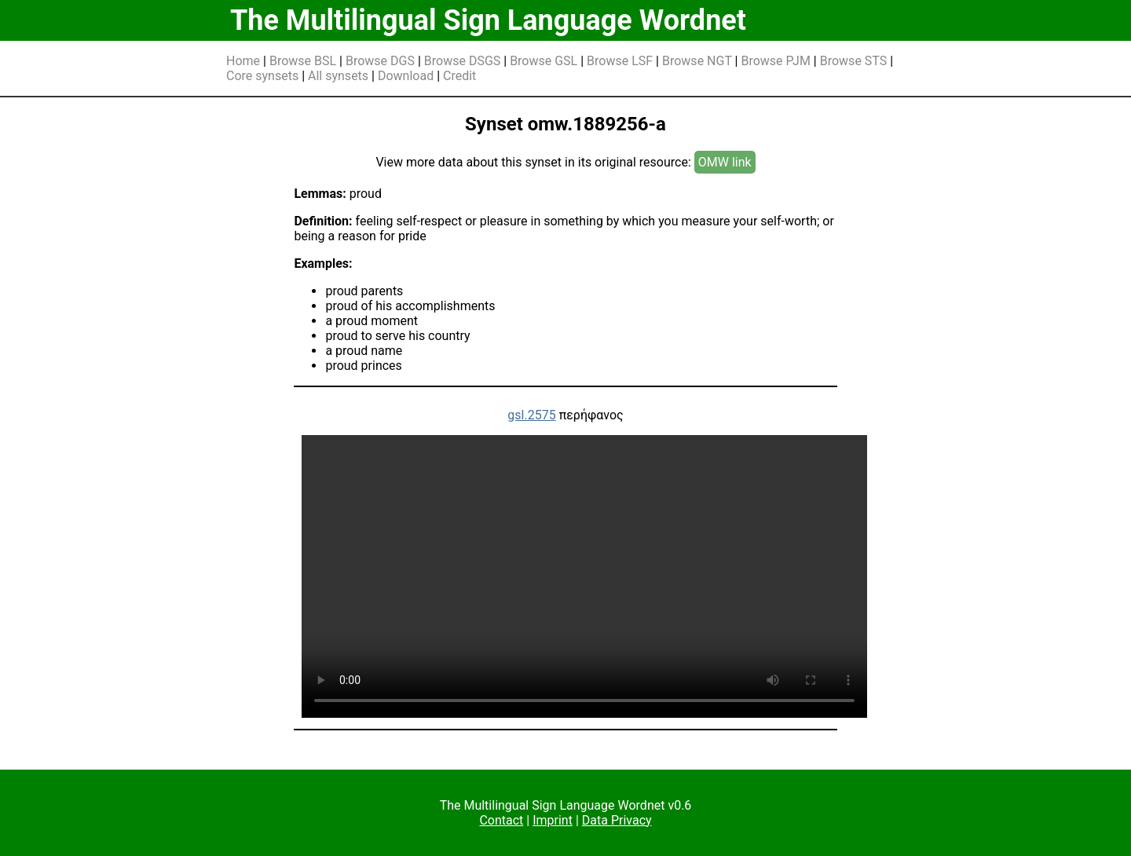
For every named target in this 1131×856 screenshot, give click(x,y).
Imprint (553, 820)
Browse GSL (543, 60)
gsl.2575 (531, 415)
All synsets (338, 75)
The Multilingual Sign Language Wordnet (488, 20)
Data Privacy (617, 820)
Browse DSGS (462, 60)
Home (243, 60)
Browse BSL (302, 60)
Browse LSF (620, 60)
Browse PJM (775, 60)
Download (406, 75)
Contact (501, 820)
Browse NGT (697, 60)
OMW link (725, 162)
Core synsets (262, 75)
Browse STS (854, 60)
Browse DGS (380, 60)
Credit (459, 75)
